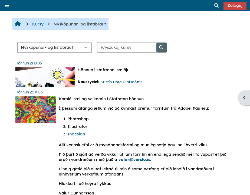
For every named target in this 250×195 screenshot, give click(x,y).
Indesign (76, 133)
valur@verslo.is (134, 159)
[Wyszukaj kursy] (127, 48)
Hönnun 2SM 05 (29, 92)
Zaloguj (235, 5)
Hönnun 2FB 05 (28, 63)
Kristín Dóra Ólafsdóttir (121, 81)
